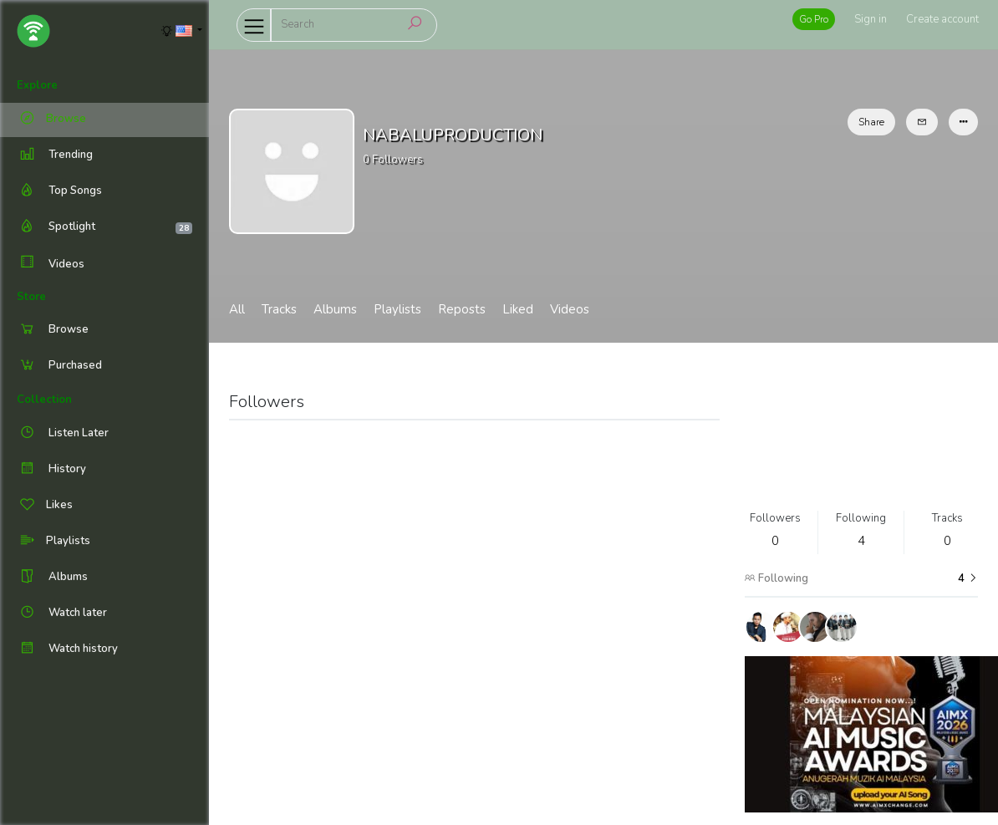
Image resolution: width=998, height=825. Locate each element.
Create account (942, 19)
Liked (517, 309)
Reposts (462, 309)
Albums (335, 309)
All (237, 309)
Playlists (397, 309)
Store (31, 296)
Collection (44, 399)
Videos (50, 263)
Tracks (279, 309)
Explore (37, 85)
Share (871, 122)
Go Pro (813, 19)
